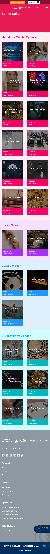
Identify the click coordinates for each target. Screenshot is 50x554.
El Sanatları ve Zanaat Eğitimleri (12, 518)
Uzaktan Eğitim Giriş (17, 2)
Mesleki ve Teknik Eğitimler (10, 507)
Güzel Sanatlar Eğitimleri (10, 514)
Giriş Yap (32, 2)
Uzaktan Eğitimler (7, 495)
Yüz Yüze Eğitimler (8, 491)
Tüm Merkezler (6, 531)
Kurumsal (5, 471)
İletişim (4, 475)
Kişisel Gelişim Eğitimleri (9, 511)
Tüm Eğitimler (6, 488)
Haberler (4, 468)
